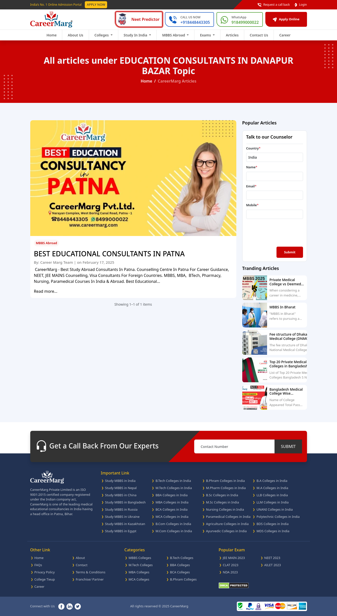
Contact (82, 565)
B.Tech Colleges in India (173, 480)
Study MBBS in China (121, 495)
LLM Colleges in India (272, 502)
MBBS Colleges (140, 558)
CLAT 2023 (231, 565)
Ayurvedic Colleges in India (226, 531)
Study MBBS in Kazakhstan (125, 524)
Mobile (252, 205)
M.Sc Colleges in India (222, 502)
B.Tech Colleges (181, 558)
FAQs (38, 565)
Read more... (46, 291)
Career (284, 35)
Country (253, 148)
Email (251, 186)
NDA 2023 (230, 572)
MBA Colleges (139, 572)
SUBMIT (288, 446)
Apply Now (96, 4)
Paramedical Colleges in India (228, 516)
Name (251, 167)
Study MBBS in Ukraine (122, 516)
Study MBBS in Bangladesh (125, 502)
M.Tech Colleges (141, 565)
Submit (289, 252)
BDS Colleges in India (272, 524)
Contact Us (259, 35)
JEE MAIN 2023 (234, 558)
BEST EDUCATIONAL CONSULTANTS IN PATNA (109, 254)
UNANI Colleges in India (274, 509)
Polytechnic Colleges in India (278, 516)
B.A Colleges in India (271, 480)
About (80, 558)
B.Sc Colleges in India (222, 495)
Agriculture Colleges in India (227, 524)
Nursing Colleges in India (225, 509)
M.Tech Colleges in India (173, 488)
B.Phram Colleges (183, 579)
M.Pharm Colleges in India (226, 488)
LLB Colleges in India (272, 495)
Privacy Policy (44, 572)
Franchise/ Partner (90, 579)
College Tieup (44, 579)
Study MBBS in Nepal (121, 488)
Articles (232, 35)
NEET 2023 (272, 558)
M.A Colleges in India (272, 488)
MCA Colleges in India (171, 516)
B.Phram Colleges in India (225, 480)
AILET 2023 (272, 565)
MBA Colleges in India (171, 502)
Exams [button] (206, 35)
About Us (75, 35)
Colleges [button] (102, 35)
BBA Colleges (180, 565)
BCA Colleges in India (171, 509)
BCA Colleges (180, 572)
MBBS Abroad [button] (174, 35)
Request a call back (274, 4)
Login (300, 4)
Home (51, 35)
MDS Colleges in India (272, 531)
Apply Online (286, 19)
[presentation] (275, 232)
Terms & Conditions (90, 572)
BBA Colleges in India (171, 495)
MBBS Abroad (46, 243)
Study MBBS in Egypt (120, 531)
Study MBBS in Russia (121, 509)
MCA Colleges (139, 579)
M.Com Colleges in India (173, 531)
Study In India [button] (136, 35)
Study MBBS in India (120, 480)
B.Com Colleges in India (173, 524)
